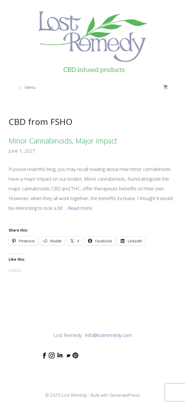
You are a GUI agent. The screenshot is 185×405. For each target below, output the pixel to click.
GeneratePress (125, 395)
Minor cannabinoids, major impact (63, 140)
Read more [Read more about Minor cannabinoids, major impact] (80, 208)
